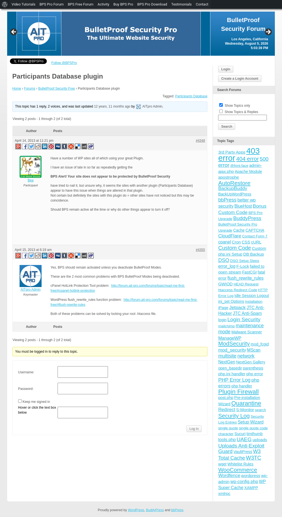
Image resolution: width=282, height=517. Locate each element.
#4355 (200, 250)
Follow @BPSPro (64, 63)
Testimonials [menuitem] (181, 4)
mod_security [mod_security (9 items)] (232, 350)
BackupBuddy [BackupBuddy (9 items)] (232, 188)
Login (225, 69)
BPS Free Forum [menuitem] (80, 4)
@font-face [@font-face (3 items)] (239, 166)
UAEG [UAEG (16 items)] (244, 439)
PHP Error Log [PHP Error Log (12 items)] (234, 380)
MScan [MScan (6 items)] (254, 350)
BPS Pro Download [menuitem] (152, 4)
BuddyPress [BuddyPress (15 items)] (247, 218)
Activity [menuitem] (103, 4)
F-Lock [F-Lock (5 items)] (242, 266)
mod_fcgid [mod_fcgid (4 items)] (260, 344)
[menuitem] (5, 4)
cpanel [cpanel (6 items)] (224, 242)
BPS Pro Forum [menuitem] (51, 4)
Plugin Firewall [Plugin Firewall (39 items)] (238, 391)
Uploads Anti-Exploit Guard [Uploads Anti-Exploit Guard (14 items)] (241, 448)
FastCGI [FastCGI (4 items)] (249, 272)
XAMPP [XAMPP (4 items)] (251, 488)
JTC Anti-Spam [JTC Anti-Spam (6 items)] (247, 313)
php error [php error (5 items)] (254, 373)
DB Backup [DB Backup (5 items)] (253, 254)
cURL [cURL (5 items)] (256, 242)
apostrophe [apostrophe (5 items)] (228, 177)
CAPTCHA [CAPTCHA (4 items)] (254, 230)
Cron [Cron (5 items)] (236, 242)
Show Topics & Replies (241, 112)
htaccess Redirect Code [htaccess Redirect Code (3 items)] (237, 290)
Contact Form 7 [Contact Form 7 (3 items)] (254, 236)
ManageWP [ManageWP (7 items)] (229, 338)
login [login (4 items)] (222, 320)
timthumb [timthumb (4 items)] (254, 434)
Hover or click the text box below (37, 410)
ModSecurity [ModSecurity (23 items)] (234, 343)
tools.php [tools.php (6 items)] (226, 439)
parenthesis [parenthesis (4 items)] (253, 368)
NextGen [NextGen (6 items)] (226, 362)
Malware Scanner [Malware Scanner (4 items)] (246, 332)
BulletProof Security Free (56, 88)
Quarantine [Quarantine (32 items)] (246, 403)
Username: (26, 372)
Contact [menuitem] (202, 4)
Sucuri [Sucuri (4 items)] (239, 434)
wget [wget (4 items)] (222, 464)
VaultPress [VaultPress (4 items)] (243, 451)
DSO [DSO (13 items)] (223, 260)
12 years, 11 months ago (112, 106)
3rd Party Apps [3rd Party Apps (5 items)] (231, 152)
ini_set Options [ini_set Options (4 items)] (231, 301)
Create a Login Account (239, 79)
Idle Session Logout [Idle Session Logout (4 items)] (251, 295)
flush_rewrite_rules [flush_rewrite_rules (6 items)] (245, 278)
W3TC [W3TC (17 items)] (253, 458)
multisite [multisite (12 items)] (227, 356)
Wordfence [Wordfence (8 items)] (229, 475)
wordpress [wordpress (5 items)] (250, 475)
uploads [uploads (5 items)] (260, 439)
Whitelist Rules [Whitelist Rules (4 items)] (240, 464)
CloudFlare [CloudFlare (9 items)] (229, 236)
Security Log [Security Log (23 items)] (234, 415)
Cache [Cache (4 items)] (239, 230)
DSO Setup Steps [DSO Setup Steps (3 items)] (244, 261)
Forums (29, 88)
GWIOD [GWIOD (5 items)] (225, 284)
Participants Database (191, 96)
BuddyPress (155, 510)
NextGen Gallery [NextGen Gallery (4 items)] (250, 362)
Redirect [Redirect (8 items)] (226, 409)
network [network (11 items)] (245, 356)
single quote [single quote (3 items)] (228, 428)
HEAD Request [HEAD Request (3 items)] (246, 284)
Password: (26, 389)
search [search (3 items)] (260, 410)
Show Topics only (237, 106)
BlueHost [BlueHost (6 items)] (243, 206)
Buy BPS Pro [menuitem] (123, 4)
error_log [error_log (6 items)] (226, 266)
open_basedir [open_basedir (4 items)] (230, 368)
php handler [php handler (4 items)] (241, 386)
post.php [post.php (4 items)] (225, 397)
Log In (194, 429)
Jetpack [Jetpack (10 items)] (237, 307)
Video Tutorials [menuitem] (23, 4)
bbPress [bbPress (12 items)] (227, 200)
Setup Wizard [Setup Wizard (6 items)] (251, 422)
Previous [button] (14, 32)
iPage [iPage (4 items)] (223, 308)
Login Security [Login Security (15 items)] (244, 319)
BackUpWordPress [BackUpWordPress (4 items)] (234, 194)
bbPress (177, 510)
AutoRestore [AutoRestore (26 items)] (234, 183)
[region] (141, 34)
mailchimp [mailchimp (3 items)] (226, 326)
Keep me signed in (36, 402)
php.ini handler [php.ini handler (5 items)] (231, 373)
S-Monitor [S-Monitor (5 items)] (245, 409)
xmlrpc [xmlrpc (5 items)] (224, 493)
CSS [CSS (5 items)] (246, 242)
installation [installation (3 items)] (253, 301)
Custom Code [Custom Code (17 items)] (234, 248)
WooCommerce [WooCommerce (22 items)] (237, 470)
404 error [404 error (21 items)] (247, 159)
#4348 (200, 141)
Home (16, 88)
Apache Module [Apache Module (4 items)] (248, 171)
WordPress (136, 510)
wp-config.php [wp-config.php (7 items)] (244, 481)
